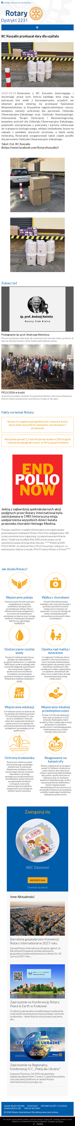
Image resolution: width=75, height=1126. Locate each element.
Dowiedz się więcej (37, 887)
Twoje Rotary (32, 1108)
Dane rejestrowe (14, 1105)
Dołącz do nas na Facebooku (16, 2)
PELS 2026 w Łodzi (13, 392)
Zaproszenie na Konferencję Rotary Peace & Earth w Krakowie (34, 1004)
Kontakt (32, 1105)
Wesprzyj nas (37, 880)
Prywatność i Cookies (54, 1105)
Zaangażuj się (12, 1108)
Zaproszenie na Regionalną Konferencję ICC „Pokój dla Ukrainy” (35, 1067)
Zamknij (40, 1124)
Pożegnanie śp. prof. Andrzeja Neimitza (25, 334)
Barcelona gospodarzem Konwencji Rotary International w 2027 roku (34, 941)
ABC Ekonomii (37, 867)
